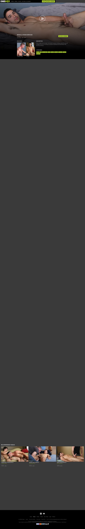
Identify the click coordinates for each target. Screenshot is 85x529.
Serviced (2, 465)
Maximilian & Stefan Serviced (7, 462)
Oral (40, 52)
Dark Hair (38, 53)
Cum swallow (44, 52)
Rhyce (34, 463)
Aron (62, 463)
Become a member (50, 1)
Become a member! (63, 36)
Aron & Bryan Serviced (61, 462)
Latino (38, 52)
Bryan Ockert (20, 56)
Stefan (28, 56)
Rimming (56, 52)
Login (43, 1)
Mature (52, 52)
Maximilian (3, 463)
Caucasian (60, 52)
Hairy (49, 52)
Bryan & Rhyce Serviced (34, 462)
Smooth (64, 52)
